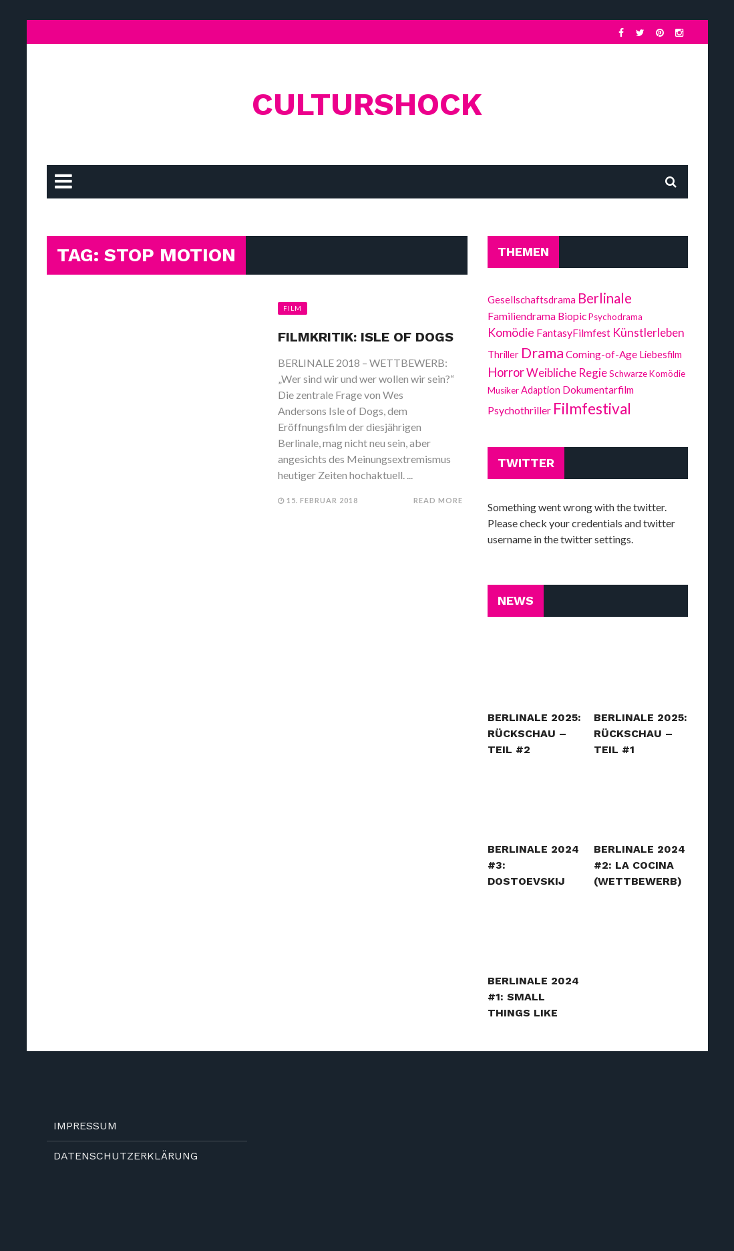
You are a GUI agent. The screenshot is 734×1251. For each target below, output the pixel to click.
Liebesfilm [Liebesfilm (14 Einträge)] (660, 354)
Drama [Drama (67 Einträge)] (542, 353)
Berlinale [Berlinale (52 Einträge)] (605, 298)
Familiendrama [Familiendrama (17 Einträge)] (522, 316)
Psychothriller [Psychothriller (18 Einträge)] (519, 410)
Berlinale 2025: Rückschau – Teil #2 (534, 733)
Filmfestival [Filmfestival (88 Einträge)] (592, 409)
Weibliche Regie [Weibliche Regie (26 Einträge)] (566, 373)
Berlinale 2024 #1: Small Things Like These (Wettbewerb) (533, 1012)
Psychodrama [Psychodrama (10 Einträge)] (615, 316)
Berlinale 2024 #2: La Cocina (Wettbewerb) (639, 865)
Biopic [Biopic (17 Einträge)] (572, 316)
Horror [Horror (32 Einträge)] (506, 372)
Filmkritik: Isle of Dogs (365, 337)
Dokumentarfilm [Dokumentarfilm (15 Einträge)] (598, 390)
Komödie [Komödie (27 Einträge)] (511, 332)
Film (292, 308)
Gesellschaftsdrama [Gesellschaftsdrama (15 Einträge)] (532, 299)
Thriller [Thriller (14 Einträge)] (503, 354)
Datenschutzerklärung (125, 1155)
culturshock (367, 104)
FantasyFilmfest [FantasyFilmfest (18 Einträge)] (573, 332)
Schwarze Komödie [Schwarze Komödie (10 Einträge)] (647, 373)
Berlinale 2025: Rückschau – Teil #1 (640, 733)
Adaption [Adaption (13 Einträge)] (540, 390)
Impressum (85, 1125)
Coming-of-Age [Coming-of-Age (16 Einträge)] (601, 354)
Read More (438, 500)
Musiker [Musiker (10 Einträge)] (503, 390)
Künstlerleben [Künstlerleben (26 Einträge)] (648, 332)
